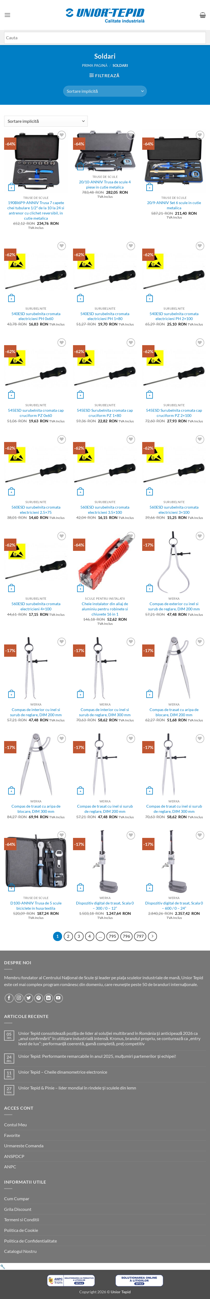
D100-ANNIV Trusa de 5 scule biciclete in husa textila (36, 905)
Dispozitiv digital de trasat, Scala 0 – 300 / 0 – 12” (105, 905)
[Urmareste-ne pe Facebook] (9, 998)
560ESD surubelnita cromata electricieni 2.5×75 (35, 510)
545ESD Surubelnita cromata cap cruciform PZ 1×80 (105, 413)
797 (140, 936)
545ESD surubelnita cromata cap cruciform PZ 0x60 (36, 413)
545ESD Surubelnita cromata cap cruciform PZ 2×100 (174, 413)
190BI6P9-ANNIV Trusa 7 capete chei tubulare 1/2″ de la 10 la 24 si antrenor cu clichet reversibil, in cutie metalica (35, 210)
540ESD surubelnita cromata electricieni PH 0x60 (35, 316)
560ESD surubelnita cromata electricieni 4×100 (35, 606)
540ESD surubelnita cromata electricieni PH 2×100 (174, 316)
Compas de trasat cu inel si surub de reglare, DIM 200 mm (105, 809)
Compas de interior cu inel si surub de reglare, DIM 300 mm (105, 712)
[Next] (152, 936)
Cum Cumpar (16, 1198)
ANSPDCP (14, 1156)
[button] (7, 15)
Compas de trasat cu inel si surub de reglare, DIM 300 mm (174, 809)
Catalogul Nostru (20, 1251)
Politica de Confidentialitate (30, 1240)
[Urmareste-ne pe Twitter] (28, 998)
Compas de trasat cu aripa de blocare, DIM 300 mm (35, 809)
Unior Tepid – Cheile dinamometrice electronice (62, 1071)
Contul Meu (15, 1124)
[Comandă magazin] (105, 91)
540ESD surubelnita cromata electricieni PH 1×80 (104, 316)
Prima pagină (94, 65)
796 (126, 936)
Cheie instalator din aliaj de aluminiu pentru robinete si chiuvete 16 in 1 (105, 608)
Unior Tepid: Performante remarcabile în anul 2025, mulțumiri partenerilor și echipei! (97, 1056)
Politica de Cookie (21, 1230)
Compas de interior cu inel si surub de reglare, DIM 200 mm (36, 712)
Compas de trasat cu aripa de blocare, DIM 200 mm (174, 712)
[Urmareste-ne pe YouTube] (58, 998)
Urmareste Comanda (23, 1145)
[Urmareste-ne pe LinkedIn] (48, 998)
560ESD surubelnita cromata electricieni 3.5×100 (104, 510)
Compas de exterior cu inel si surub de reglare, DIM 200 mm (174, 606)
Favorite (12, 1135)
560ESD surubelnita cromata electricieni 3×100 (174, 510)
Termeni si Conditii (21, 1219)
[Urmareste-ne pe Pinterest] (38, 998)
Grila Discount (17, 1209)
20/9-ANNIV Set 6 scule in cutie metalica (174, 205)
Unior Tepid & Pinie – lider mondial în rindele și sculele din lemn (77, 1087)
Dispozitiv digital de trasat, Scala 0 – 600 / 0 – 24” (174, 905)
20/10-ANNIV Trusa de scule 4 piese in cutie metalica (105, 184)
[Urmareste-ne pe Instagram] (19, 998)
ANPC (10, 1166)
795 (112, 936)
